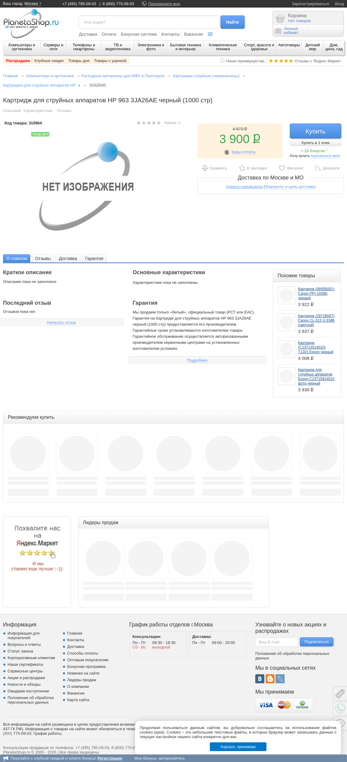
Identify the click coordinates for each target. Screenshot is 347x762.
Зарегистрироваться (310, 4)
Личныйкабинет (287, 30)
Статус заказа (20, 651)
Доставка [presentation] (68, 258)
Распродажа (18, 60)
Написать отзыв (61, 322)
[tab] (16, 258)
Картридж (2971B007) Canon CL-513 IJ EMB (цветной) (316, 320)
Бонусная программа (86, 666)
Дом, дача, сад (334, 47)
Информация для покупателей (23, 635)
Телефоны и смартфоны (84, 47)
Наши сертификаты (25, 664)
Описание (12, 110)
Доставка (88, 34)
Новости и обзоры (24, 684)
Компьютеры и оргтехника (21, 47)
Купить (316, 131)
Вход (339, 4)
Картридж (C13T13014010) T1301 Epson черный (315, 347)
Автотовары (289, 45)
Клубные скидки (49, 60)
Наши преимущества (245, 61)
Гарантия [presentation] (94, 258)
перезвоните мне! (325, 156)
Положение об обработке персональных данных (31, 700)
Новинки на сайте (83, 673)
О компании (78, 686)
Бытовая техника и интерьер (185, 47)
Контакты (170, 34)
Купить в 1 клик (315, 142)
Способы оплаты (82, 653)
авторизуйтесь (172, 758)
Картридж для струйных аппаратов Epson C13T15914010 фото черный (316, 377)
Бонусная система (139, 34)
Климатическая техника (223, 47)
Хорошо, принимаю (238, 746)
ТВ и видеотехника (118, 47)
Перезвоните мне (164, 4)
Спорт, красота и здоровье (259, 47)
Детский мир (312, 47)
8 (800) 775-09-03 (118, 4)
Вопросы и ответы (24, 644)
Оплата (109, 34)
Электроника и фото (150, 47)
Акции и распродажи (26, 677)
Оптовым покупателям (87, 660)
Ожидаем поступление (28, 691)
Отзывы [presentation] (43, 258)
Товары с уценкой (110, 60)
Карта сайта (78, 700)
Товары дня (78, 60)
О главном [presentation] (16, 258)
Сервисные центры (25, 671)
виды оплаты (244, 151)
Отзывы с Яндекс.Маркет (318, 61)
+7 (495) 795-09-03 (79, 4)
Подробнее (197, 360)
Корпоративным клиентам (31, 657)
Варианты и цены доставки (290, 186)
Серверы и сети (53, 47)
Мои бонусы (145, 758)
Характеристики (37, 110)
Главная (10, 76)
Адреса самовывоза (244, 186)
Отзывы (64, 110)
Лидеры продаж (81, 680)
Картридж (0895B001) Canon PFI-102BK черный (316, 293)
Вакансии (193, 34)
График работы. (47, 733)
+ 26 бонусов (314, 151)
